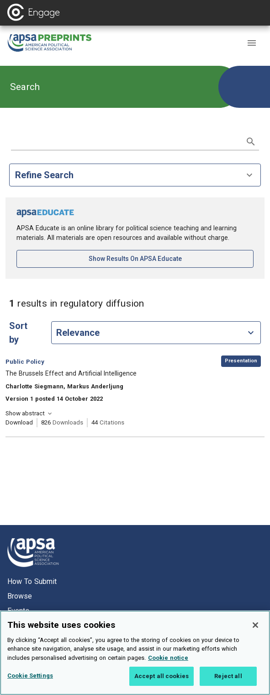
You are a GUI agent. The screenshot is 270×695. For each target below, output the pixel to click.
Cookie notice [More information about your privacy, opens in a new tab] (168, 657)
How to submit (32, 581)
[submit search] (251, 141)
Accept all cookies (161, 676)
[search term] (126, 140)
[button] (252, 43)
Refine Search (135, 175)
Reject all (228, 676)
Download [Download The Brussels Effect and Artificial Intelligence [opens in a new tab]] (19, 422)
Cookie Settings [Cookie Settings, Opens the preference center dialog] (30, 675)
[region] (135, 652)
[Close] (255, 625)
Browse (19, 596)
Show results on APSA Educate (166, 258)
